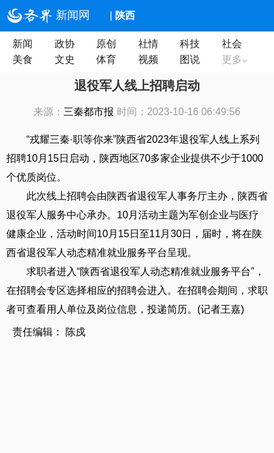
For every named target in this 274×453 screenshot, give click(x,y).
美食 (23, 59)
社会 (232, 43)
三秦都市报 (88, 111)
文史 (65, 59)
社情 (148, 43)
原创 (106, 43)
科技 (190, 43)
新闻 (23, 43)
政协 (65, 43)
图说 (190, 59)
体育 (106, 59)
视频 (148, 59)
